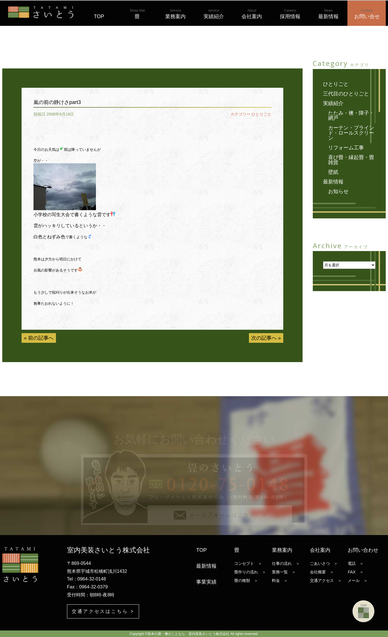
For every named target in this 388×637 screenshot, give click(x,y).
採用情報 (290, 14)
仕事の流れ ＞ (286, 563)
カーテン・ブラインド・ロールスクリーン (351, 133)
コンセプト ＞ (248, 563)
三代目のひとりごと (346, 94)
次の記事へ (264, 338)
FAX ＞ (355, 572)
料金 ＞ (280, 580)
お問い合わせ (363, 550)
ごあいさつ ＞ (324, 563)
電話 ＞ (356, 563)
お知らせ (338, 191)
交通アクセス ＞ (326, 580)
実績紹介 (214, 14)
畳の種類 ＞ (246, 580)
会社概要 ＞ (322, 572)
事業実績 (206, 582)
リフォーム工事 (346, 148)
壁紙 (333, 172)
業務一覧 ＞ (284, 572)
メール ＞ (358, 580)
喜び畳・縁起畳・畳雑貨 (351, 159)
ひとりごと (261, 114)
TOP (99, 14)
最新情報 (328, 14)
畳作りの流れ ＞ (250, 572)
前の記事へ (41, 338)
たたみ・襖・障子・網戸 (351, 115)
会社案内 (252, 14)
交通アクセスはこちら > (103, 611)
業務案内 (175, 14)
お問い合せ (367, 14)
